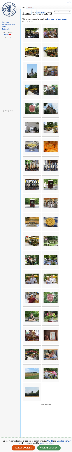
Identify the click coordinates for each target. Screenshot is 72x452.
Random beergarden (8, 24)
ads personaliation (47, 443)
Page (23, 7)
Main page (5, 22)
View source (41, 12)
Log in (69, 2)
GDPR (50, 441)
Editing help (6, 29)
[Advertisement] (46, 422)
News (4, 27)
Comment (30, 7)
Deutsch (6, 34)
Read (34, 12)
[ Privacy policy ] (8, 111)
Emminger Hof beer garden (57, 19)
